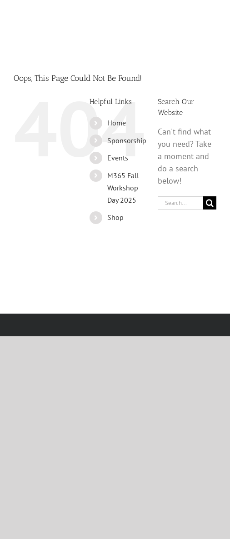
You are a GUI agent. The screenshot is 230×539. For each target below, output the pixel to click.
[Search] (209, 203)
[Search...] (180, 203)
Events (117, 157)
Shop (115, 217)
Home (116, 122)
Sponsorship (126, 140)
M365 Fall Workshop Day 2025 (123, 188)
